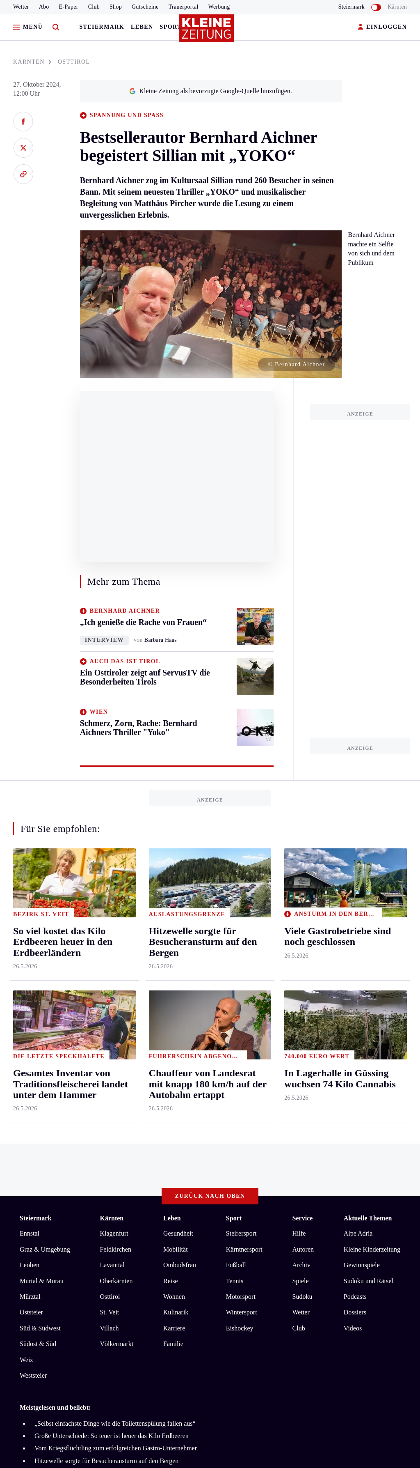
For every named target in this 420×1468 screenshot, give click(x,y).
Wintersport (241, 1001)
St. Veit (109, 1001)
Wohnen (174, 985)
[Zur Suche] (55, 27)
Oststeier (31, 1001)
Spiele (300, 970)
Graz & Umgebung (45, 938)
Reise (170, 970)
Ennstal (29, 922)
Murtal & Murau (42, 970)
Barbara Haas (160, 640)
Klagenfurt (114, 922)
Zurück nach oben (210, 885)
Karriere (174, 1017)
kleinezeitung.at (65, 1223)
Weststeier (33, 1064)
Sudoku (302, 985)
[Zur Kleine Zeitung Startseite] (208, 32)
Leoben (29, 954)
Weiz (26, 1048)
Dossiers (355, 1001)
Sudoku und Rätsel (368, 970)
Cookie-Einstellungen (231, 1195)
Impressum (35, 1195)
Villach (109, 1017)
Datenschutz (96, 1195)
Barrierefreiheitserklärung (157, 1195)
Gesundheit (178, 922)
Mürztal (30, 985)
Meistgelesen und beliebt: (55, 1097)
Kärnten (397, 7)
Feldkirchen (115, 938)
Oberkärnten (116, 970)
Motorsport (241, 985)
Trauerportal (184, 7)
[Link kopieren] (23, 174)
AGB (65, 1195)
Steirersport (241, 922)
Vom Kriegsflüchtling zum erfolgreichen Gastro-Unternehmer (115, 1137)
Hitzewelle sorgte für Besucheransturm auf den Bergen (106, 1149)
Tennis (234, 970)
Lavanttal (112, 954)
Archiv (301, 954)
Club (94, 7)
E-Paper (68, 7)
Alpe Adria (358, 922)
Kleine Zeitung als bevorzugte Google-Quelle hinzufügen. (210, 90)
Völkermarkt (116, 1032)
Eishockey (239, 1017)
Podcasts (355, 985)
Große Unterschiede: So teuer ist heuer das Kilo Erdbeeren (111, 1124)
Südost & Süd (38, 1032)
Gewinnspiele (362, 954)
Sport (171, 27)
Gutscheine (145, 7)
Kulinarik (175, 1001)
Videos (353, 1017)
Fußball (236, 954)
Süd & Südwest (40, 1017)
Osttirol (110, 985)
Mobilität (175, 938)
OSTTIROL (74, 62)
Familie (173, 1032)
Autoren (303, 938)
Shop (116, 7)
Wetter (21, 7)
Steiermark (101, 27)
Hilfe (299, 922)
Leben (142, 27)
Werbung (219, 7)
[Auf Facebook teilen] (23, 121)
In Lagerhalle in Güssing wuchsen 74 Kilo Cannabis (103, 1162)
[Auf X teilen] (23, 148)
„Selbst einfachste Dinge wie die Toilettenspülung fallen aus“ (115, 1112)
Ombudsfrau (179, 954)
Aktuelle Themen (368, 907)
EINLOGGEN (382, 27)
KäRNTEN (32, 62)
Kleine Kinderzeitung (372, 938)
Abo (44, 7)
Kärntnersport (244, 938)
